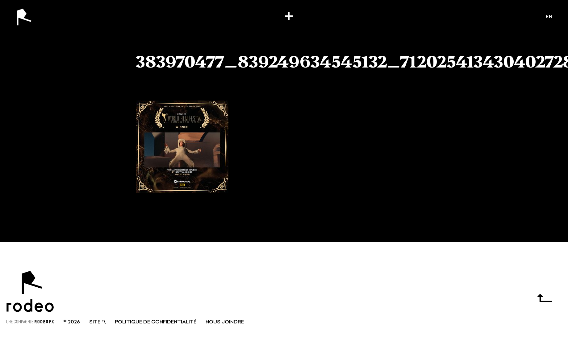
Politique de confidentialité (155, 322)
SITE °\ (97, 322)
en (549, 16)
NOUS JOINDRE (225, 322)
